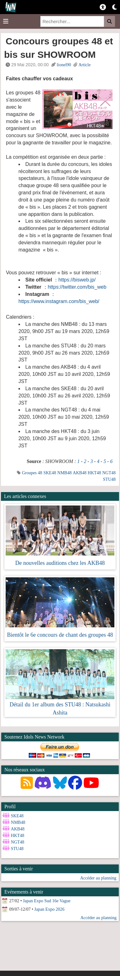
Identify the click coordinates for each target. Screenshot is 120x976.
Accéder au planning (98, 878)
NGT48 (109, 473)
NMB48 (64, 473)
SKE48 (49, 473)
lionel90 (64, 64)
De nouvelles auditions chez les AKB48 (60, 563)
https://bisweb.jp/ (77, 279)
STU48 (109, 479)
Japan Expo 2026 (49, 909)
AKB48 (80, 473)
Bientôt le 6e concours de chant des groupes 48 (60, 635)
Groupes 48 (32, 473)
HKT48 (94, 473)
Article (84, 64)
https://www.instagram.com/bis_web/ (58, 301)
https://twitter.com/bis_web (77, 287)
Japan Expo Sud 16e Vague (46, 901)
